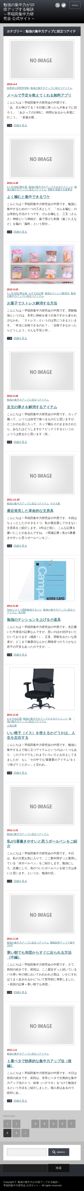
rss (57, 5)
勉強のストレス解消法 (57, 293)
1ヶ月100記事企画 (17, 186)
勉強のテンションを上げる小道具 (34, 620)
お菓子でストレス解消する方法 (32, 303)
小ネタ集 (55, 503)
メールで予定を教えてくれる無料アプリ (39, 95)
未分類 (22, 612)
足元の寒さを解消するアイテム (32, 407)
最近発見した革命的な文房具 (30, 511)
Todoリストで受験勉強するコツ (24, 609)
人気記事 (12, 725)
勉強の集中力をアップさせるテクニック (51, 186)
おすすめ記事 (36, 293)
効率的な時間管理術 (18, 88)
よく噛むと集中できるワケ (28, 197)
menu (75, 5)
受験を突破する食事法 (60, 189)
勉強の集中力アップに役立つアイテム (51, 88)
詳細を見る (20, 125)
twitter (63, 5)
